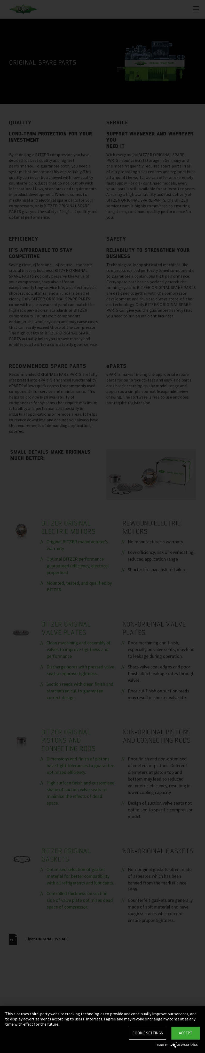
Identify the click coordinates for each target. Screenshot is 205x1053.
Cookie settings (147, 1033)
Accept (185, 1033)
